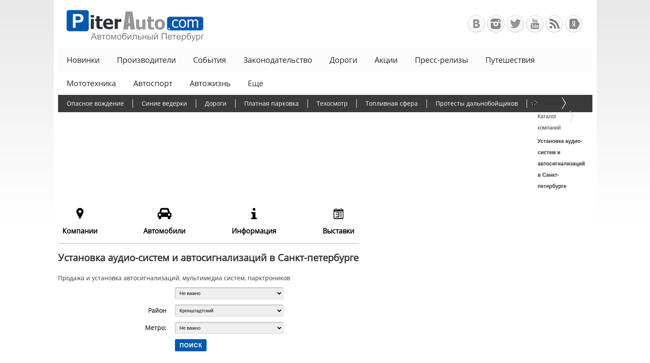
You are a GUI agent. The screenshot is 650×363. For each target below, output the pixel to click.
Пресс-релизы (441, 60)
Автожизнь (210, 83)
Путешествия (510, 60)
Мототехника (91, 83)
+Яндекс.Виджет (573, 23)
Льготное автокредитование (454, 120)
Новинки (83, 60)
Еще (255, 83)
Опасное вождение (95, 103)
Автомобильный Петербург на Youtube (534, 23)
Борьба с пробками (95, 120)
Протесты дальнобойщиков (477, 103)
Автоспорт (152, 83)
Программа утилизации (263, 120)
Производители (146, 60)
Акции (386, 60)
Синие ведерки (164, 103)
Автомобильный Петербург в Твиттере (515, 23)
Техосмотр (332, 103)
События (209, 60)
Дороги (343, 60)
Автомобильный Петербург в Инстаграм (495, 23)
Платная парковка (271, 103)
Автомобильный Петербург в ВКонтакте (476, 23)
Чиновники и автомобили (355, 120)
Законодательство (277, 60)
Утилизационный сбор (176, 120)
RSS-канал (554, 23)
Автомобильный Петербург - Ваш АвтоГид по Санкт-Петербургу (131, 24)
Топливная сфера (391, 103)
